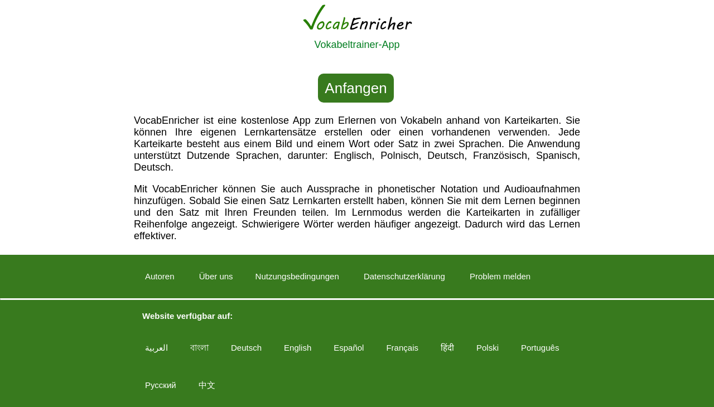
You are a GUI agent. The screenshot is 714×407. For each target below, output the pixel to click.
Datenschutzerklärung (404, 276)
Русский (160, 385)
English (297, 347)
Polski (487, 347)
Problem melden (500, 276)
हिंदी (447, 347)
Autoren (160, 276)
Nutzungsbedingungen (297, 276)
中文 (207, 385)
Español (349, 347)
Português (540, 347)
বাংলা (199, 347)
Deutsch (246, 347)
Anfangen (356, 88)
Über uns (216, 276)
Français (402, 347)
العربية (156, 347)
